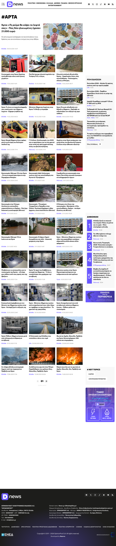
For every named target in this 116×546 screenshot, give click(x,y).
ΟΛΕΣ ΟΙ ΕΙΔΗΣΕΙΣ (109, 527)
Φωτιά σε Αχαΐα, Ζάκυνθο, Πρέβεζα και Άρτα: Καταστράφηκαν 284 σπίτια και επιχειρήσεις (69, 338)
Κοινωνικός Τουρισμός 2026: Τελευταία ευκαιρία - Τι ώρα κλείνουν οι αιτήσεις (103, 245)
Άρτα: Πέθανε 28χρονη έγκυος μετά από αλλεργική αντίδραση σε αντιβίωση (14, 338)
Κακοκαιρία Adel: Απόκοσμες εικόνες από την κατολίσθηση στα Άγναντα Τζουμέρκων (41, 175)
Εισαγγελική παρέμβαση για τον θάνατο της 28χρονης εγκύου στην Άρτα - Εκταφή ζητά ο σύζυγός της (13, 305)
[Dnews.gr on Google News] (104, 4)
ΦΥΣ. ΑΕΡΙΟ (107, 414)
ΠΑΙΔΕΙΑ (64, 3)
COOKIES (79, 527)
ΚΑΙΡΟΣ (91, 374)
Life (30, 343)
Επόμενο (46, 381)
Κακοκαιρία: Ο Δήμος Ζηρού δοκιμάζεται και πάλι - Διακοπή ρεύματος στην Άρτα (40, 239)
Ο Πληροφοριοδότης (93, 140)
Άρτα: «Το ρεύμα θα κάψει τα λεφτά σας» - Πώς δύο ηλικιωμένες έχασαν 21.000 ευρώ (21, 28)
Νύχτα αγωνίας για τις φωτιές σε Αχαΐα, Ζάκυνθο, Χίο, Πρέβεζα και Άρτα (69, 369)
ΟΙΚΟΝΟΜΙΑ (41, 3)
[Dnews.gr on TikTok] (100, 4)
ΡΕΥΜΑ (93, 414)
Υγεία (58, 279)
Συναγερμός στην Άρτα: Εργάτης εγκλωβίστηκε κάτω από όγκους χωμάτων (13, 76)
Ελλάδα (3, 48)
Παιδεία (31, 83)
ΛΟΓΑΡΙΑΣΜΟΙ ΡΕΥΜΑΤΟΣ (97, 379)
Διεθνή (89, 105)
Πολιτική (32, 149)
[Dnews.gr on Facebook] (89, 4)
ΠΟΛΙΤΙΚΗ (31, 3)
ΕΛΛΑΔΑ (49, 3)
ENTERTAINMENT (55, 5)
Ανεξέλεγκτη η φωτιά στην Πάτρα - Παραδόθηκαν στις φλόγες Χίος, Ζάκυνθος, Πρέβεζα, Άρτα (41, 369)
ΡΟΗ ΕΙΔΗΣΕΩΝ (94, 79)
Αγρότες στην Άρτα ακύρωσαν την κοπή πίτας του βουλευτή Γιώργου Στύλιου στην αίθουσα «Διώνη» (69, 142)
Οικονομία (96, 250)
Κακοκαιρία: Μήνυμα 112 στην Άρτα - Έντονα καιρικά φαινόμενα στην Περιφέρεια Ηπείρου (14, 175)
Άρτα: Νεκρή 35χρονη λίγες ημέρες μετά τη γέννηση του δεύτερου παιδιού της (13, 142)
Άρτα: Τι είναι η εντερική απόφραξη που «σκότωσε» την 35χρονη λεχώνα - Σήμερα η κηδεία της (14, 109)
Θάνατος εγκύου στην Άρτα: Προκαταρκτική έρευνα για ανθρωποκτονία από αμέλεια (67, 272)
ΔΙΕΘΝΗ (57, 3)
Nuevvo (62, 536)
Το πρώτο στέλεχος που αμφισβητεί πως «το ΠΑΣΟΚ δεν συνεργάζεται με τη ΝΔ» (100, 136)
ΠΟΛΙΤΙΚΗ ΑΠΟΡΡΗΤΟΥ (66, 527)
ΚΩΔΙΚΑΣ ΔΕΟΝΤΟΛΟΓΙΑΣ (92, 527)
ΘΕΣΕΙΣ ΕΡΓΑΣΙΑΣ (75, 3)
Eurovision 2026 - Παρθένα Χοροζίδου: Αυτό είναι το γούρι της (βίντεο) (99, 93)
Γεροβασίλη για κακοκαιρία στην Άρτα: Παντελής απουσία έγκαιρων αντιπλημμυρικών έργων (69, 175)
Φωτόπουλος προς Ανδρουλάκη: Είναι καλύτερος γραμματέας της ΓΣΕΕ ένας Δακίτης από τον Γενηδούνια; (103, 258)
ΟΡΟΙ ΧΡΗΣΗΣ (26, 527)
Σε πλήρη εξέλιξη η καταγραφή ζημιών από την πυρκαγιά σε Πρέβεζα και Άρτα (12, 369)
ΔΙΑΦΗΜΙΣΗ (15, 527)
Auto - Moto (91, 117)
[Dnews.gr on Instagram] (96, 4)
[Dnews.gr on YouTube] (108, 4)
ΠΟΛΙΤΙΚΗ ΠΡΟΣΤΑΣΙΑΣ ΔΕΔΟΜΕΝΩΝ (44, 527)
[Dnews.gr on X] (92, 4)
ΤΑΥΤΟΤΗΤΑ (5, 527)
